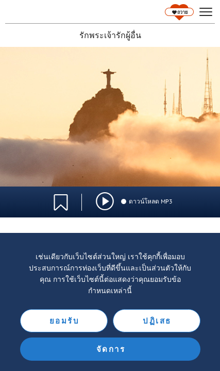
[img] (104, 201)
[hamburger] (206, 12)
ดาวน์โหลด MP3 (146, 201)
